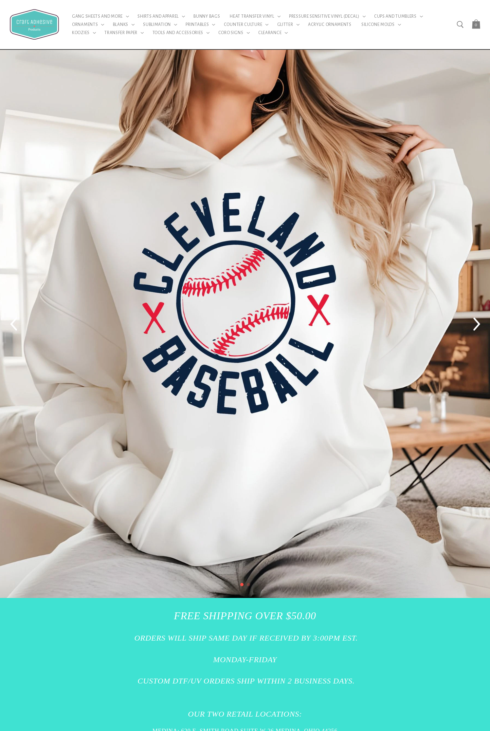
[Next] (477, 324)
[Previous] (13, 324)
